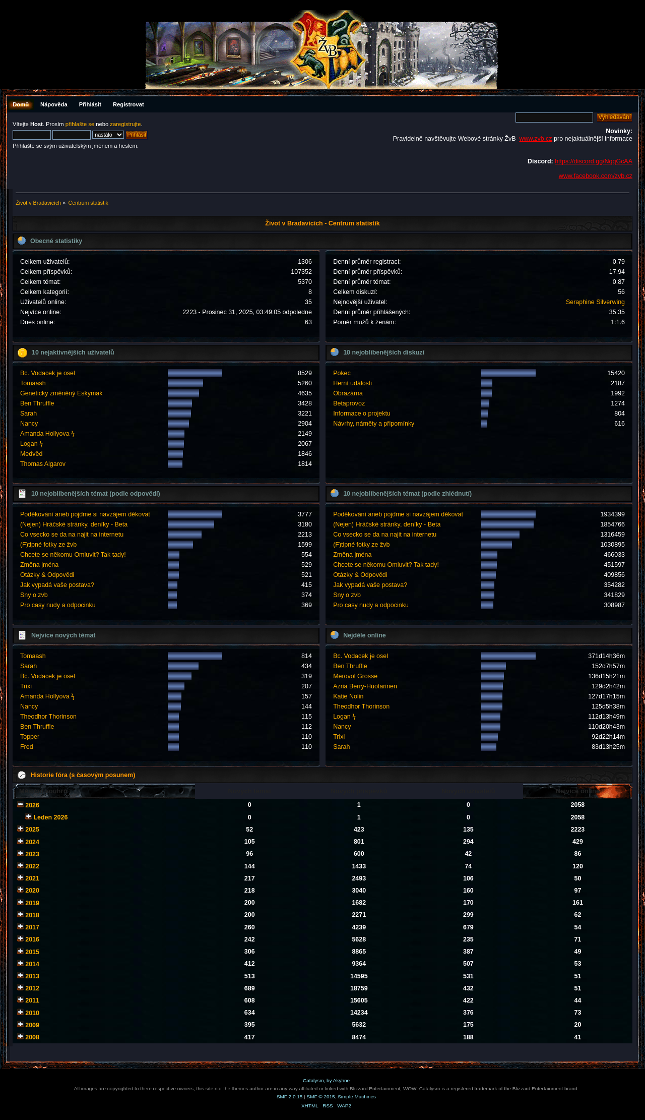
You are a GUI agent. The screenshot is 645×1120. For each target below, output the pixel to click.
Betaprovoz (349, 403)
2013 (32, 976)
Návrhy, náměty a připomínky (373, 423)
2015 (32, 952)
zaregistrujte (125, 124)
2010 (32, 1013)
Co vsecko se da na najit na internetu (71, 534)
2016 (32, 939)
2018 (32, 915)
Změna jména (39, 564)
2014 (32, 964)
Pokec (342, 373)
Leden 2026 (50, 817)
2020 (32, 890)
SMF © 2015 (321, 1096)
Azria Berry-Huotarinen (365, 686)
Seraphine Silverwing (595, 302)
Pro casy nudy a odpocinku (58, 605)
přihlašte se (80, 124)
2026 (32, 805)
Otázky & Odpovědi (47, 574)
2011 (32, 1000)
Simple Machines (357, 1096)
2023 (32, 854)
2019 (32, 903)
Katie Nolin (348, 696)
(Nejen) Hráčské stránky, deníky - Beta (73, 524)
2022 (32, 866)
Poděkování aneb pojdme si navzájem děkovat (85, 514)
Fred (26, 746)
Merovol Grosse (355, 676)
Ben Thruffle (37, 403)
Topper (29, 736)
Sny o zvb (34, 595)
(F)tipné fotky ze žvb (48, 544)
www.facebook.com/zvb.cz (595, 176)
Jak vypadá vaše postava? (57, 584)
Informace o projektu (362, 413)
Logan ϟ (31, 443)
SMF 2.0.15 (290, 1096)
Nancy (29, 423)
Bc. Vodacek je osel (47, 373)
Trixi (26, 686)
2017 (32, 927)
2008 (32, 1037)
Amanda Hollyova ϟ (47, 433)
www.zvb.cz (535, 138)
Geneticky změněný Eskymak (61, 393)
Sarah (28, 413)
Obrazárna (348, 393)
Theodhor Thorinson (48, 716)
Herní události (352, 383)
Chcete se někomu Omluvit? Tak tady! (73, 554)
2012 (32, 988)
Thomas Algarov (43, 463)
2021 (32, 878)
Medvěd (31, 453)
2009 (32, 1025)
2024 (32, 842)
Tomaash (33, 383)
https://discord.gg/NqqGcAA (593, 161)
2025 (32, 829)
